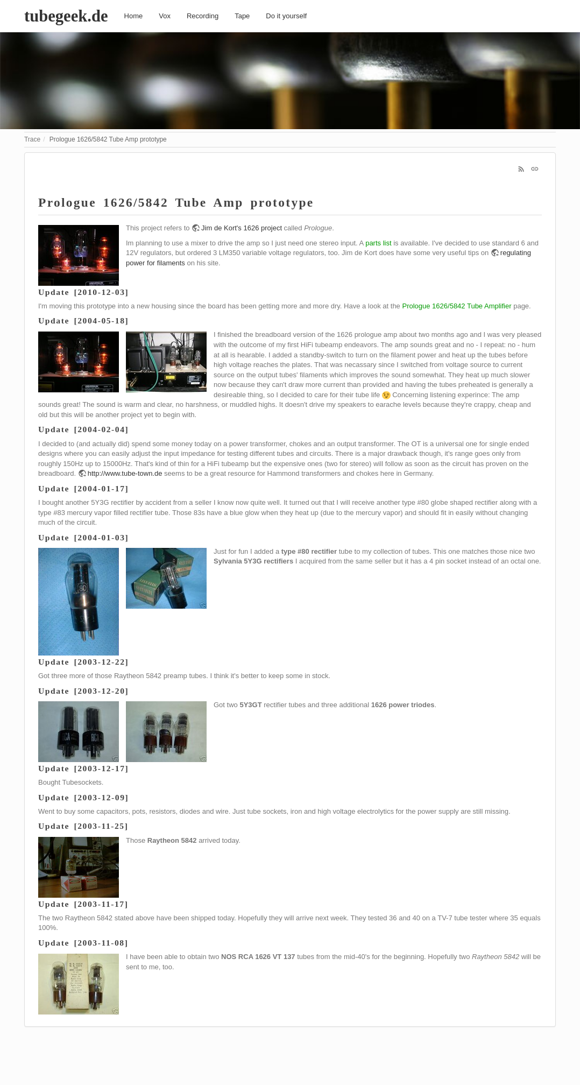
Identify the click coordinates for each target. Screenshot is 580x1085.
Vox (165, 16)
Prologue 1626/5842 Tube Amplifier (456, 306)
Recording (202, 16)
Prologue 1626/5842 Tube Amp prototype (108, 139)
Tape (242, 16)
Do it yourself (286, 16)
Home (133, 16)
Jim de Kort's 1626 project (241, 228)
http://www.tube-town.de (125, 473)
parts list (378, 243)
